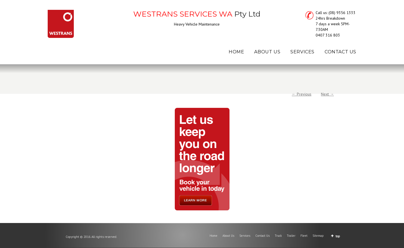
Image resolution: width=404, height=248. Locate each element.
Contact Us (262, 236)
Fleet (303, 236)
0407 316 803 (328, 35)
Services (244, 236)
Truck (278, 236)
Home (213, 236)
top (338, 236)
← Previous (301, 94)
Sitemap (318, 236)
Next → (327, 94)
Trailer (291, 236)
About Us (228, 236)
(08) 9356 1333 (342, 12)
